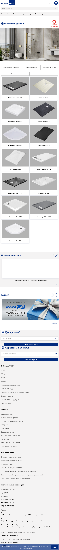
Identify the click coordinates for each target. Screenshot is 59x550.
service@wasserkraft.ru (9, 542)
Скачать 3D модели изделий (11, 468)
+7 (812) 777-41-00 (7, 506)
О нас (3, 370)
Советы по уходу (7, 389)
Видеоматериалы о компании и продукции (16, 392)
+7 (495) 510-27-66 (7, 499)
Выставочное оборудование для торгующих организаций (22, 475)
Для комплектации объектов (11, 461)
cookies (18, 546)
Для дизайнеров (7, 464)
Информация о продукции (10, 385)
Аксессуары (5, 439)
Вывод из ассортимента (9, 446)
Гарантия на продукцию (10, 400)
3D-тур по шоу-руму (8, 374)
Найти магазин (31, 344)
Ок (54, 547)
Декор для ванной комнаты (11, 443)
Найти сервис (31, 359)
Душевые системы (7, 432)
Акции (3, 381)
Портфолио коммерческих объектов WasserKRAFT (19, 471)
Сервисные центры (8, 489)
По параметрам (44, 73)
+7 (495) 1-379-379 (7, 502)
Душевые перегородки (9, 418)
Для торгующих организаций (11, 457)
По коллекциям (15, 73)
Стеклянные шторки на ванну (12, 421)
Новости (4, 378)
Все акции (55, 323)
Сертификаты (6, 403)
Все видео (55, 284)
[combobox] (29, 338)
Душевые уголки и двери (11, 67)
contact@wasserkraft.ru (9, 535)
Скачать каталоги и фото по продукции (15, 478)
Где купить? (5, 493)
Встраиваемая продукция (10, 436)
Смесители (5, 428)
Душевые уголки (7, 414)
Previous (52, 255)
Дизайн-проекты (7, 396)
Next (57, 67)
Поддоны (4, 425)
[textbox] (9, 338)
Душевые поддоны (31, 67)
